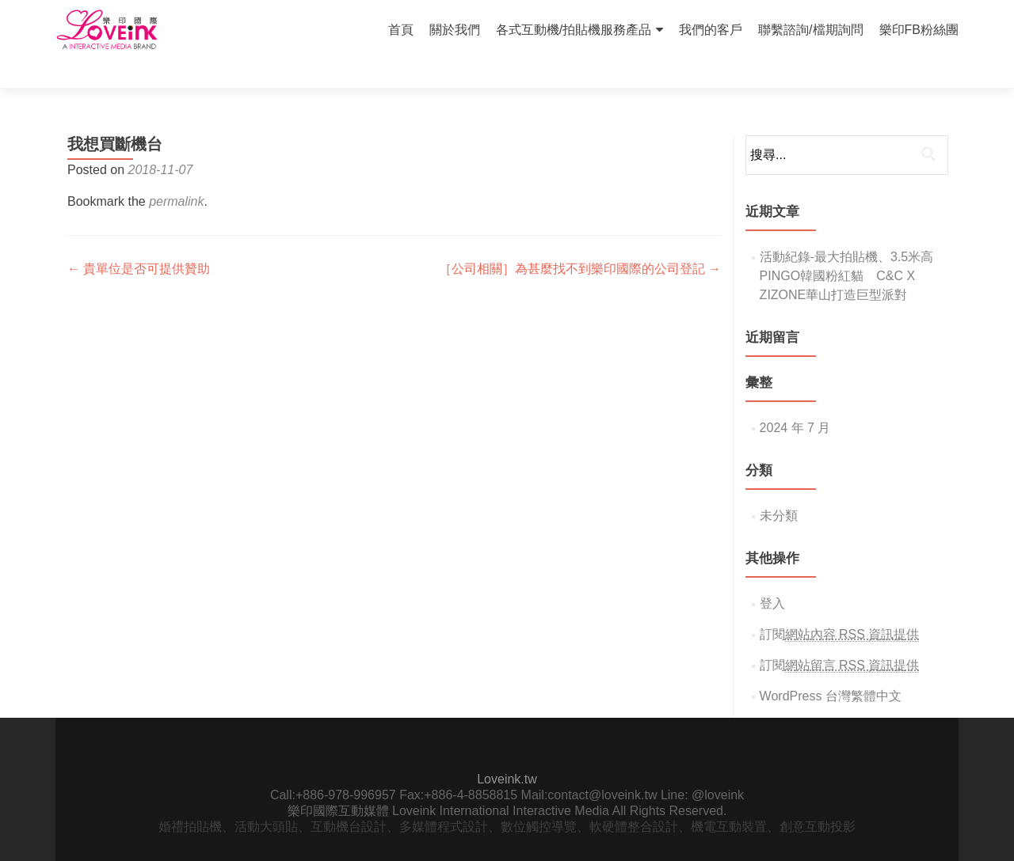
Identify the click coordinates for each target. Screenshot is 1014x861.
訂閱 (840, 607)
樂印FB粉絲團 (919, 29)
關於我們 (454, 29)
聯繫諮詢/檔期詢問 (810, 29)
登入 (772, 575)
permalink (176, 173)
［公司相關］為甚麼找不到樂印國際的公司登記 (580, 241)
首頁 (401, 29)
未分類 (779, 488)
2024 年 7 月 (795, 400)
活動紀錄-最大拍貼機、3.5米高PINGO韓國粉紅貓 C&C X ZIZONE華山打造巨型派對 (847, 248)
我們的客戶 (710, 29)
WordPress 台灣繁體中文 (831, 668)
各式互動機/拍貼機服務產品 (573, 29)
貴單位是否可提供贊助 (138, 241)
